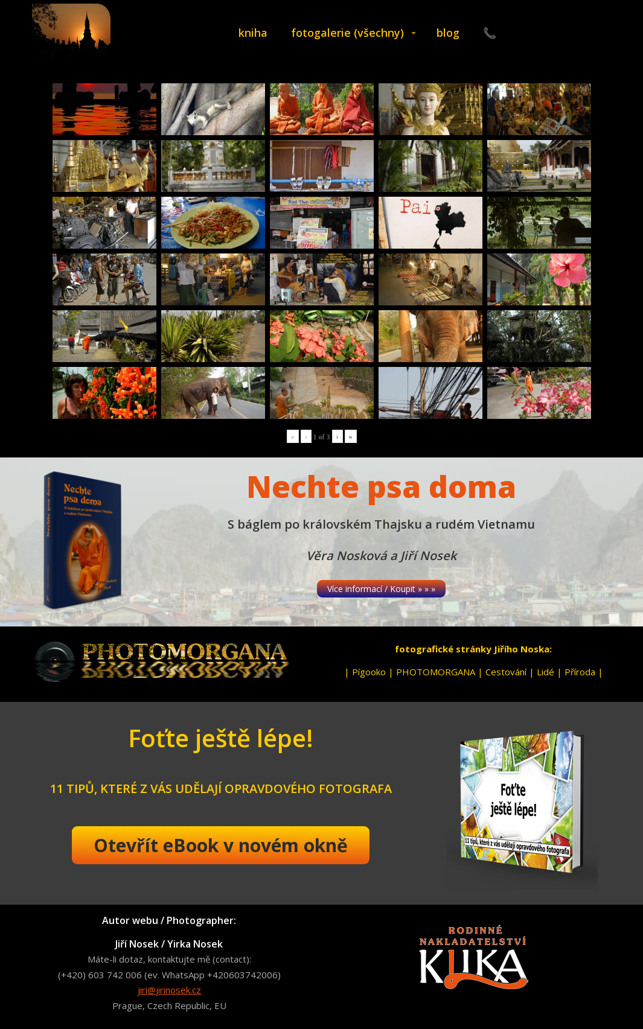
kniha (252, 32)
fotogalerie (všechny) (347, 32)
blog (448, 32)
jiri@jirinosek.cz (169, 990)
